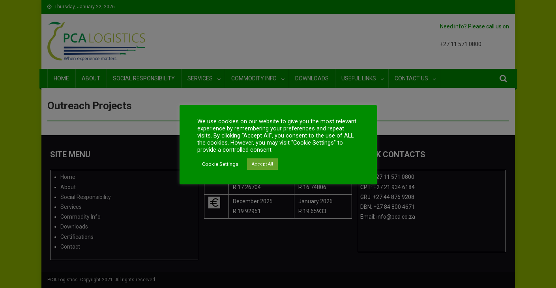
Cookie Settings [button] (220, 164)
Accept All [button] (262, 164)
